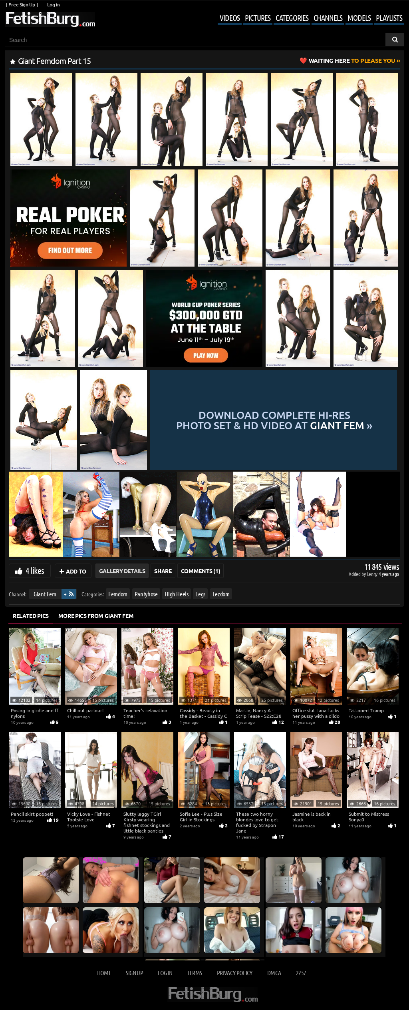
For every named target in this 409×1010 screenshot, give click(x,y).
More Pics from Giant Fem (96, 615)
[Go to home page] (50, 19)
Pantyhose (146, 594)
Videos (230, 17)
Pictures (257, 17)
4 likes (35, 570)
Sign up (134, 972)
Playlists (389, 17)
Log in (53, 4)
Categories (292, 17)
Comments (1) (200, 570)
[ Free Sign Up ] (22, 4)
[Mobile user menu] (305, 18)
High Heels (177, 594)
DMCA (274, 972)
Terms (194, 972)
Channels (328, 17)
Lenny (373, 573)
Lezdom (221, 594)
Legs (200, 594)
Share (162, 570)
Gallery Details (122, 570)
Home (104, 972)
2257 (301, 972)
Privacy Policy (234, 972)
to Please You (352, 60)
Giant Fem (45, 594)
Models (359, 17)
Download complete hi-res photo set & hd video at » (274, 420)
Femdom (117, 594)
